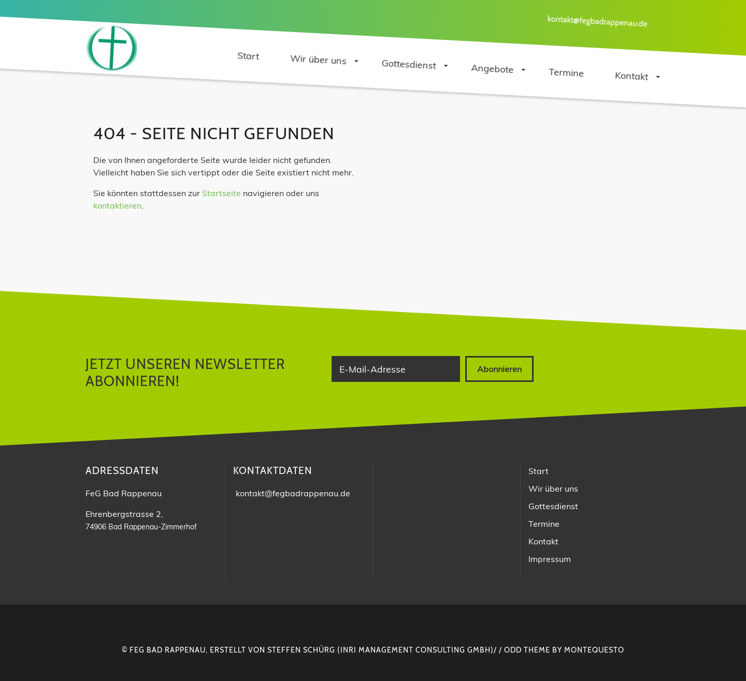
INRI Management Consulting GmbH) (417, 650)
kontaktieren (117, 205)
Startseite (221, 193)
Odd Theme (527, 650)
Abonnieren (499, 369)
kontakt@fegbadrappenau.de (597, 20)
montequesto (594, 650)
